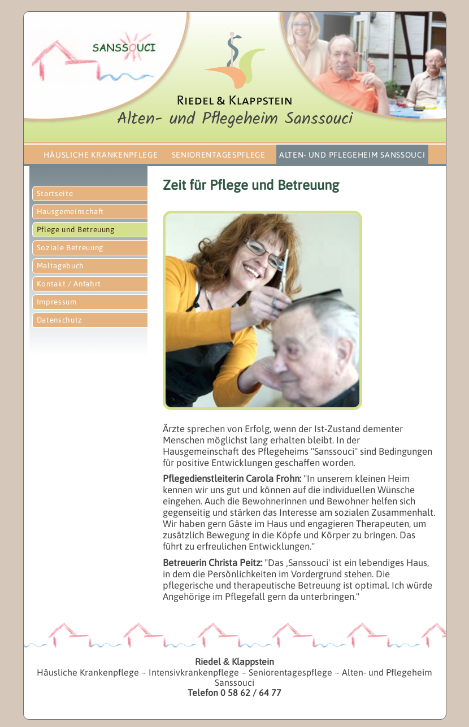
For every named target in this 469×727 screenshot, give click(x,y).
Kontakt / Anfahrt (69, 284)
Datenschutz (59, 320)
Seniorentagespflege (219, 154)
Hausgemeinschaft (71, 211)
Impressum (57, 302)
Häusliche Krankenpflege (101, 154)
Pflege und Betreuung (76, 229)
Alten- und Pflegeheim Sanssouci (352, 154)
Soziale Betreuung (70, 247)
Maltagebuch (60, 266)
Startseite (55, 193)
